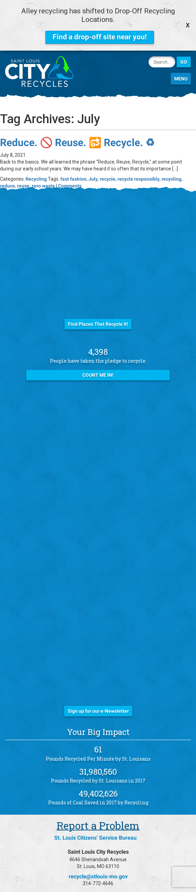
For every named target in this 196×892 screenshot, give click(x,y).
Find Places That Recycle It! (98, 315)
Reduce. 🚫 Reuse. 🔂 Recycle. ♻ (77, 134)
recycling (171, 170)
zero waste (43, 177)
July (93, 170)
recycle (107, 170)
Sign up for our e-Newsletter (98, 703)
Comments (70, 177)
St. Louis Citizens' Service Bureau (95, 829)
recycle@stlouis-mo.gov (98, 868)
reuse (23, 177)
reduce (7, 177)
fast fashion (73, 170)
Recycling (36, 170)
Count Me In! (97, 367)
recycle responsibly (138, 170)
